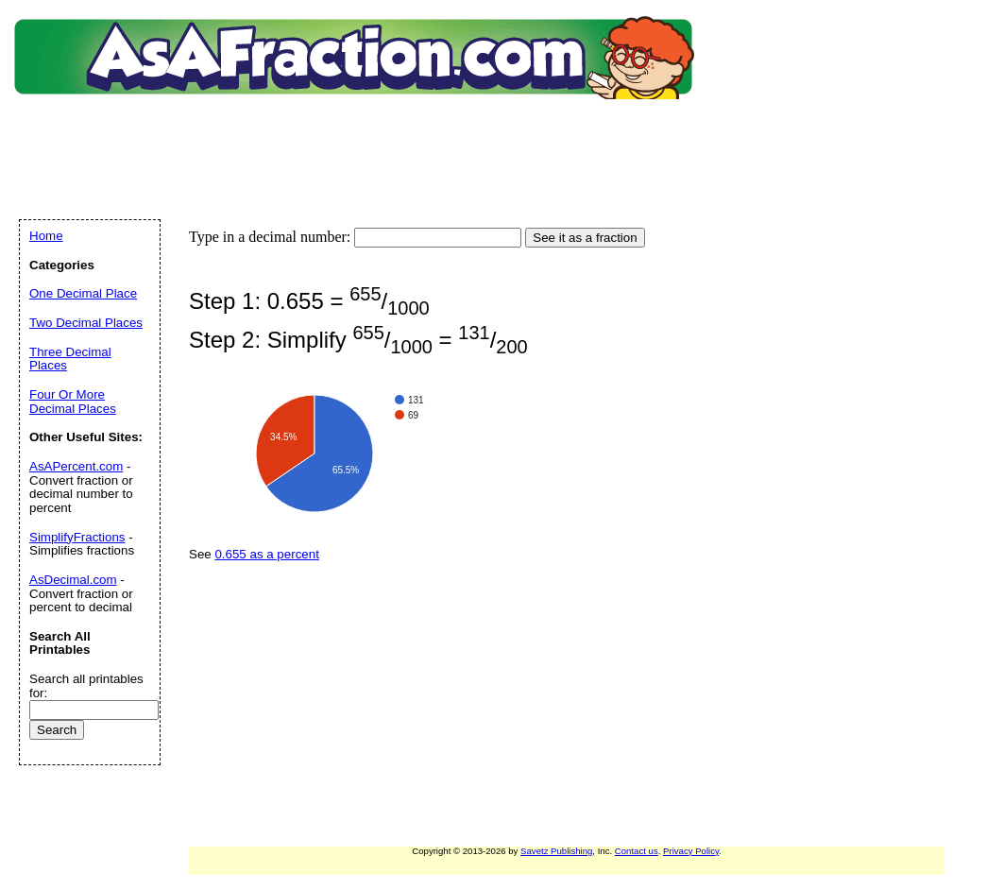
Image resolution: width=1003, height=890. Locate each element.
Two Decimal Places (86, 323)
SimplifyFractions (77, 537)
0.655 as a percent (266, 554)
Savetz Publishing (556, 851)
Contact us (636, 851)
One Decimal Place (83, 293)
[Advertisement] (358, 137)
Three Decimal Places (70, 359)
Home (46, 236)
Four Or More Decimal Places (72, 401)
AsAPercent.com (76, 466)
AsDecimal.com (73, 580)
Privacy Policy (691, 851)
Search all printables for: (86, 686)
